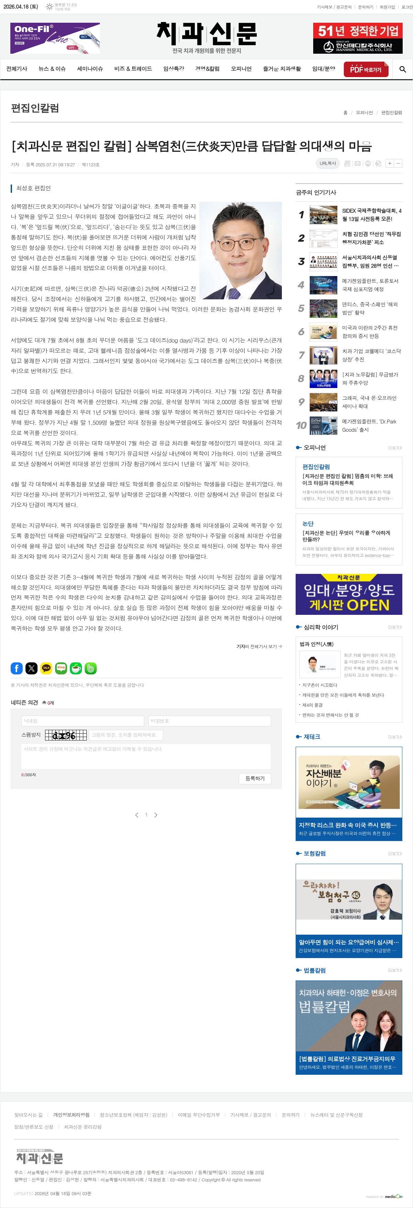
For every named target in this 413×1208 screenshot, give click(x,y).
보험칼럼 (315, 854)
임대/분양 (323, 69)
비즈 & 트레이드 (133, 69)
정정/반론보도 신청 (33, 1126)
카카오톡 (46, 668)
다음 (156, 815)
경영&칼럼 (207, 69)
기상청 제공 (62, 9)
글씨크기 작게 (398, 163)
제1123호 (91, 164)
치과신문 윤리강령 (83, 1126)
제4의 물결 (312, 705)
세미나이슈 (90, 69)
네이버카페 (76, 668)
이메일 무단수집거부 (199, 1114)
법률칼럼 (315, 970)
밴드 (91, 668)
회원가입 (387, 7)
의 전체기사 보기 (256, 646)
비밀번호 (160, 720)
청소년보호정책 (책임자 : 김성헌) (133, 1114)
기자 (15, 164)
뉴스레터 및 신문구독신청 (336, 1114)
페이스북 (17, 668)
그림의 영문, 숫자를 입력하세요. (124, 734)
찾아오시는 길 (28, 1114)
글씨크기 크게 (389, 163)
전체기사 (16, 69)
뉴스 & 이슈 (51, 69)
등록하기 (255, 778)
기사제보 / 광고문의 (334, 7)
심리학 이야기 (321, 627)
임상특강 (173, 69)
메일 (357, 163)
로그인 (407, 7)
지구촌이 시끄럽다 (319, 685)
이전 (137, 815)
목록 (347, 163)
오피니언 (241, 69)
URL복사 (328, 163)
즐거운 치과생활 (282, 69)
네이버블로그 (61, 668)
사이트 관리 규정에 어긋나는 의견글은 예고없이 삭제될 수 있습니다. (93, 748)
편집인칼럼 (391, 112)
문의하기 (365, 7)
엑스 (31, 668)
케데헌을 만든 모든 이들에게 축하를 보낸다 (343, 695)
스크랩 (378, 163)
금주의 (316, 192)
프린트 (367, 163)
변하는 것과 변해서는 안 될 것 (330, 715)
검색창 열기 (402, 69)
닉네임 (30, 720)
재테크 (312, 737)
